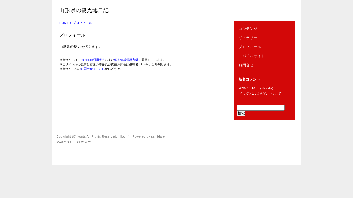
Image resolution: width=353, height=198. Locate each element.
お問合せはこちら (93, 68)
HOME (64, 22)
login (125, 136)
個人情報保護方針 (126, 59)
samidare (158, 136)
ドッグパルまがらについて (260, 94)
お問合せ (246, 65)
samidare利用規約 (93, 59)
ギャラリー (248, 38)
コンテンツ (248, 29)
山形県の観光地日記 (84, 10)
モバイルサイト (252, 56)
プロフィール (250, 47)
